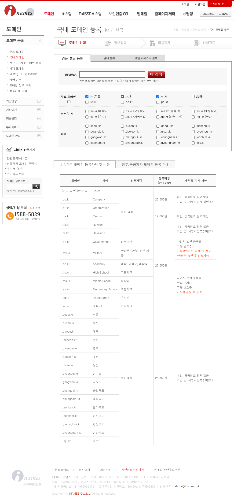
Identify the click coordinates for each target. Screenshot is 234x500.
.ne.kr (128, 102)
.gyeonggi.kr (204, 131)
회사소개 (84, 469)
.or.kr (163, 96)
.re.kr (92, 102)
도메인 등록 (199, 29)
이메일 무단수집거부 (167, 469)
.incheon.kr (203, 126)
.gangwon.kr (97, 137)
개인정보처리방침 (132, 469)
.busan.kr (131, 126)
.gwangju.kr (97, 131)
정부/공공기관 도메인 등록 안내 (145, 164)
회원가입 (200, 4)
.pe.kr (164, 102)
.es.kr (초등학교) (206, 111)
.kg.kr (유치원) (98, 117)
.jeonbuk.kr (203, 137)
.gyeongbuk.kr (134, 142)
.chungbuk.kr (133, 137)
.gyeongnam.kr (170, 142)
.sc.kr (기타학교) (135, 117)
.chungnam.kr (169, 137)
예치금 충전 (14, 168)
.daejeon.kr (132, 131)
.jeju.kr (200, 142)
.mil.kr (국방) (204, 117)
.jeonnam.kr (97, 142)
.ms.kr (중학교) (170, 111)
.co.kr (128, 96)
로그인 (185, 4)
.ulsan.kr (166, 131)
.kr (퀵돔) (95, 96)
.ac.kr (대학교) (99, 111)
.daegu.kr (166, 126)
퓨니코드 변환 (16, 174)
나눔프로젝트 (60, 469)
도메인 (185, 29)
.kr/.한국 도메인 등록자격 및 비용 (85, 164)
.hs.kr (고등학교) (135, 111)
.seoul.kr (95, 126)
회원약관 (105, 469)
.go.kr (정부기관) (171, 117)
